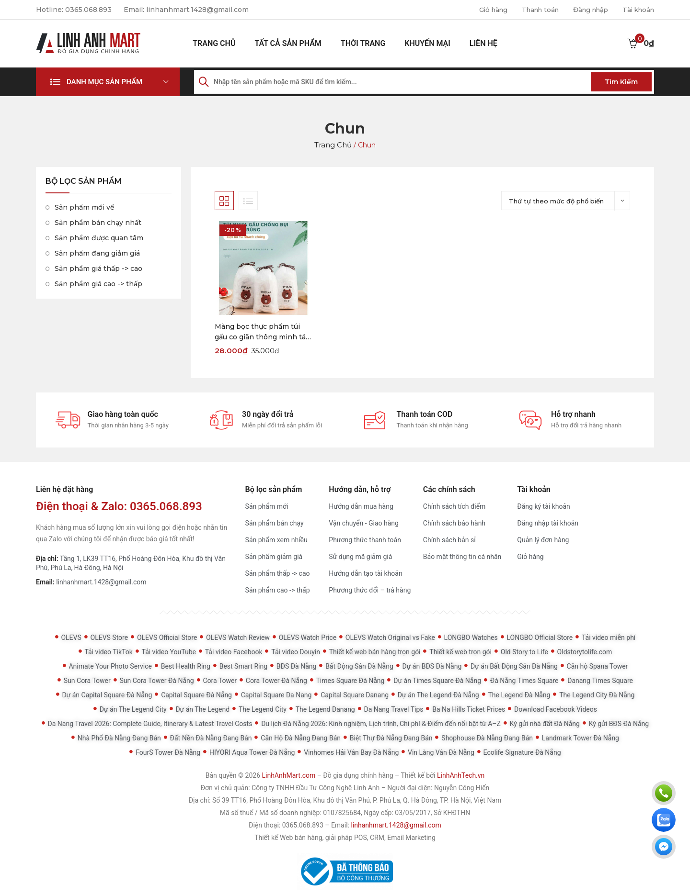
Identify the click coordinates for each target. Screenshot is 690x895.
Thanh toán (531, 9)
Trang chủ (214, 43)
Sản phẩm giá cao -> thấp (98, 284)
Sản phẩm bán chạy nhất (98, 222)
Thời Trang (363, 43)
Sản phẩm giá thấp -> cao (98, 268)
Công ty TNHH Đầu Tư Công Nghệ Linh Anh (316, 788)
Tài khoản (637, 9)
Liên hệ (483, 43)
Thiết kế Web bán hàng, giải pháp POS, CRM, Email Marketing (345, 837)
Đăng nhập (585, 9)
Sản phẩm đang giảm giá (97, 253)
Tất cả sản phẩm (287, 43)
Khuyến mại (427, 43)
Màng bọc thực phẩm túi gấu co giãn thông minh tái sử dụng (261, 332)
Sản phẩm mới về (85, 207)
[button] (108, 81)
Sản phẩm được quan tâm (99, 238)
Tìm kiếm (621, 82)
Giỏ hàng (481, 9)
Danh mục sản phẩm (104, 82)
